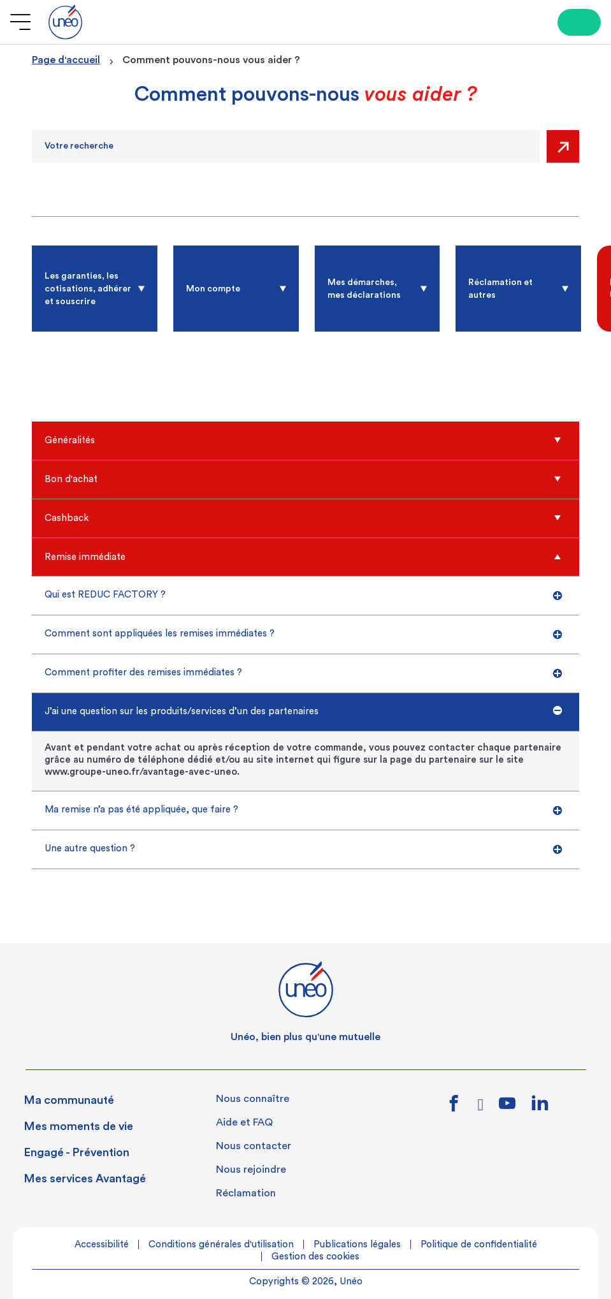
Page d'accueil (66, 60)
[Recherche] (286, 146)
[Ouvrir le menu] (20, 22)
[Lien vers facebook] (454, 1107)
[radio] (94, 289)
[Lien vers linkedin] (540, 1106)
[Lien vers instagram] (481, 1107)
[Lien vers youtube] (507, 1107)
